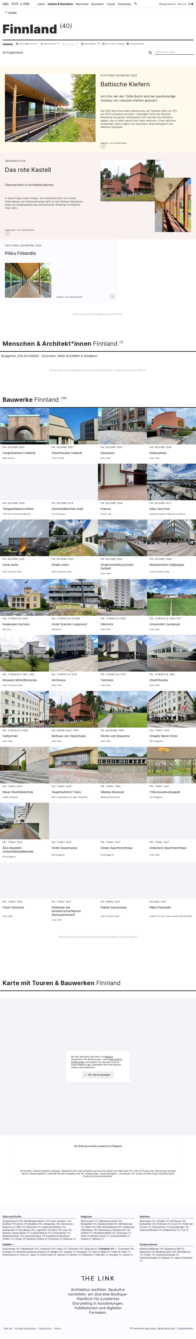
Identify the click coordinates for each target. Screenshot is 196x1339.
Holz (65, 1240)
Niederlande (27, 1258)
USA (95, 1261)
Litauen (126, 1264)
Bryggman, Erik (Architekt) (24, 365)
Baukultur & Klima (35, 1249)
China (23, 1264)
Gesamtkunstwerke (165, 1264)
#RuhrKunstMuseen (149, 1258)
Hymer (147, 1264)
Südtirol (85, 1243)
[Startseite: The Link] (21, 4)
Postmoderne (59, 1243)
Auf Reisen (175, 1231)
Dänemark (89, 1258)
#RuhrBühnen (184, 1261)
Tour (183, 1240)
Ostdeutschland (118, 1246)
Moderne (33, 1234)
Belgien (54, 1261)
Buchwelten (145, 1234)
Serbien (73, 1264)
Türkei (114, 1261)
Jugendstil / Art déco (46, 1240)
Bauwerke (110, 44)
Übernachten (158, 1236)
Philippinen (87, 1264)
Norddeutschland (102, 1243)
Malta (104, 1261)
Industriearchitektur (51, 1236)
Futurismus (53, 1249)
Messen (166, 1267)
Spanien (61, 1264)
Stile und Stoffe (11, 1226)
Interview (161, 1234)
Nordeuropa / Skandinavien (112, 1240)
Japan (33, 1264)
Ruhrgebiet (86, 1234)
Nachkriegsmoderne (34, 1231)
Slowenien (82, 1261)
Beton (20, 1234)
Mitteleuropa (125, 1234)
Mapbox (109, 1066)
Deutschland (8, 1258)
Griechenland (9, 1264)
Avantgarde (8, 1240)
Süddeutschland (106, 1234)
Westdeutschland (108, 1231)
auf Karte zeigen (138, 44)
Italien (60, 1258)
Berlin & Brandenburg (107, 1236)
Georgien (114, 1264)
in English (160, 1231)
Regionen (86, 1226)
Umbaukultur (49, 1234)
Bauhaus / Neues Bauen (14, 1243)
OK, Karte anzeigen (98, 1084)
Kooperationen (148, 1254)
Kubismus (68, 1249)
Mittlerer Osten (98, 1246)
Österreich (73, 1258)
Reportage (145, 1231)
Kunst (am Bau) (58, 1231)
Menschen (65, 44)
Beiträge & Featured (34, 44)
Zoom (174, 1234)
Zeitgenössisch (10, 1231)
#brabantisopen (164, 1261)
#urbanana (145, 1261)
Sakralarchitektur (10, 1246)
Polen (124, 1261)
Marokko (100, 1264)
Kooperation (164, 44)
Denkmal (6, 1234)
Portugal (6, 1261)
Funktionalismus (39, 1243)
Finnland (104, 1258)
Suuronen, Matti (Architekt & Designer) (84, 365)
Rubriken (145, 1226)
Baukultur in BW (172, 1258)
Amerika (85, 1249)
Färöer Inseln (46, 1264)
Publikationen (170, 1240)
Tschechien (123, 1258)
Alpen (88, 1236)
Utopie (18, 1249)
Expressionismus (33, 1246)
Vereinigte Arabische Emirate (30, 1261)
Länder (6, 1254)
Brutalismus (24, 1240)
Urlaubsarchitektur (149, 1267)
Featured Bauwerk (149, 1240)
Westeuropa (87, 1231)
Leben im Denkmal (183, 1267)
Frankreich (45, 1258)
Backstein (31, 1236)
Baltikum (97, 1249)
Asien (83, 1246)
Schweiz (68, 1261)
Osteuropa (122, 1243)
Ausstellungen (177, 1236)
